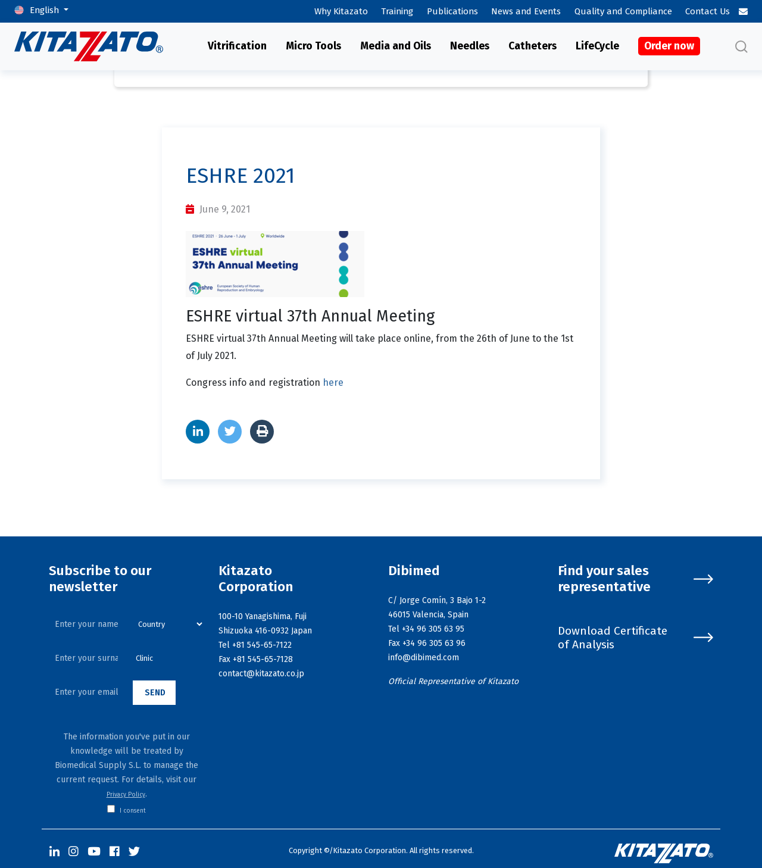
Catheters (532, 46)
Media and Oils (395, 46)
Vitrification (237, 46)
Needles (469, 46)
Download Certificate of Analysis (635, 637)
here (333, 382)
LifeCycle (597, 46)
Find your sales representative (635, 579)
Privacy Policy (126, 794)
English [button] (45, 10)
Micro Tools (313, 46)
